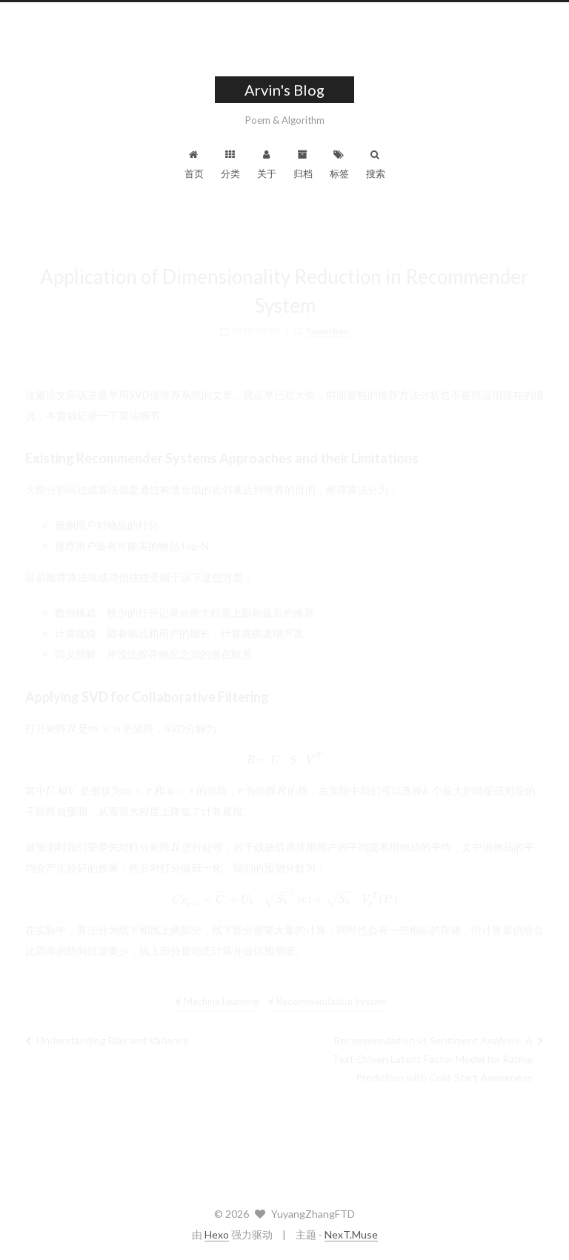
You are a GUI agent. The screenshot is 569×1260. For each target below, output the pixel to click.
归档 (303, 164)
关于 (266, 164)
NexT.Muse (351, 1234)
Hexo (216, 1234)
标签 (339, 164)
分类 (230, 164)
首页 (194, 164)
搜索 (375, 164)
